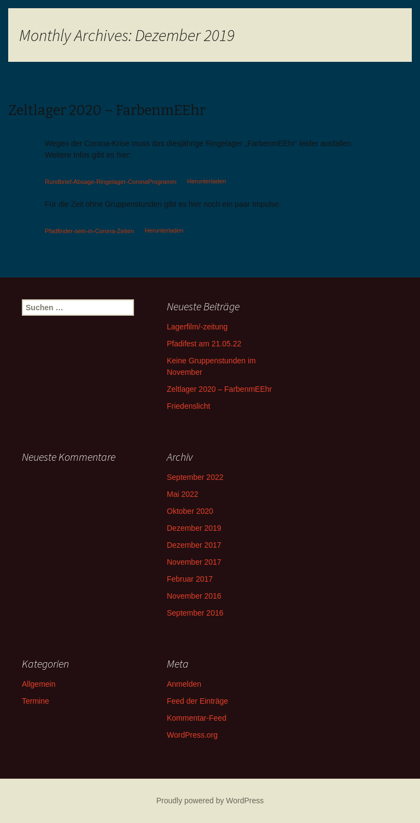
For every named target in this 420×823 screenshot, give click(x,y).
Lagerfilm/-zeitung (197, 326)
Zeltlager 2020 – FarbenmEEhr (219, 389)
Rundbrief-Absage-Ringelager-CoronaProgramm (111, 181)
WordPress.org (192, 735)
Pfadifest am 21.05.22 (204, 343)
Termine (35, 701)
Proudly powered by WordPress (210, 800)
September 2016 (195, 612)
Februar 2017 (190, 579)
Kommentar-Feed (196, 718)
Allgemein (38, 684)
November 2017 (194, 562)
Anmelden (184, 684)
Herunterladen (206, 181)
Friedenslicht (188, 406)
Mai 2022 (183, 494)
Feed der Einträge (197, 701)
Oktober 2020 (190, 511)
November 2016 (194, 596)
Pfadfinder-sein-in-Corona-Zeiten (89, 230)
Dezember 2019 (194, 528)
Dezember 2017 (194, 545)
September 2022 (195, 477)
